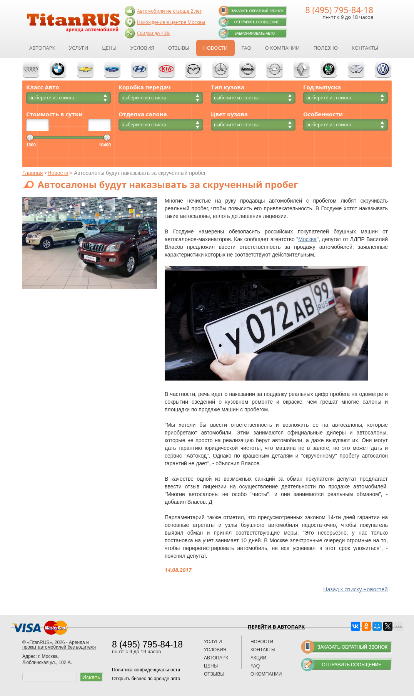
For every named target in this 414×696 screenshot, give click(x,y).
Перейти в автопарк (276, 626)
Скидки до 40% (153, 33)
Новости (215, 47)
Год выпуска (322, 87)
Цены (109, 47)
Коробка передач (145, 87)
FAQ (246, 47)
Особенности (323, 114)
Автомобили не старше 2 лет (169, 11)
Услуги (78, 47)
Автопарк (42, 47)
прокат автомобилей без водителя (59, 647)
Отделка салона (143, 114)
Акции (258, 658)
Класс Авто (42, 87)
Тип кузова (227, 87)
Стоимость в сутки (54, 114)
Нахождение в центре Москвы (171, 22)
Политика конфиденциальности (146, 670)
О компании (282, 47)
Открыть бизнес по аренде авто (146, 678)
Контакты (365, 47)
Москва (307, 239)
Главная (32, 173)
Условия (142, 47)
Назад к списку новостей (355, 589)
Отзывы (178, 47)
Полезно (326, 47)
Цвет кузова (229, 114)
